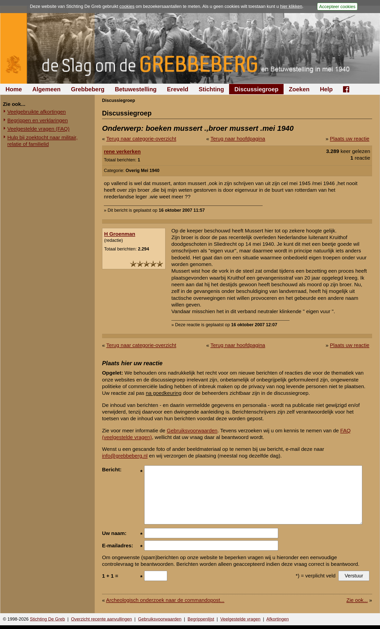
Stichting (211, 89)
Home (13, 89)
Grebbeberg (88, 89)
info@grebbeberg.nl (125, 455)
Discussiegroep (256, 89)
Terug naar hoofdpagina (237, 138)
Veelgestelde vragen (240, 619)
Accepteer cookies (337, 6)
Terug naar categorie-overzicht (141, 138)
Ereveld (177, 89)
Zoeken (299, 89)
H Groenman (119, 234)
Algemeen (46, 89)
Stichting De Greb (47, 619)
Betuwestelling (136, 89)
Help (326, 89)
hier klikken (291, 6)
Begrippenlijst (200, 619)
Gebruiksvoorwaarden (192, 430)
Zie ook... (357, 600)
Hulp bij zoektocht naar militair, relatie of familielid (42, 140)
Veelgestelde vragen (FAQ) (38, 129)
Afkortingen (277, 619)
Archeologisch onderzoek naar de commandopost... (165, 600)
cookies (126, 6)
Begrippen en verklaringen (37, 120)
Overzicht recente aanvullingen (101, 619)
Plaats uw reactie (349, 138)
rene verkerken (122, 151)
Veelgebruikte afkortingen (36, 111)
